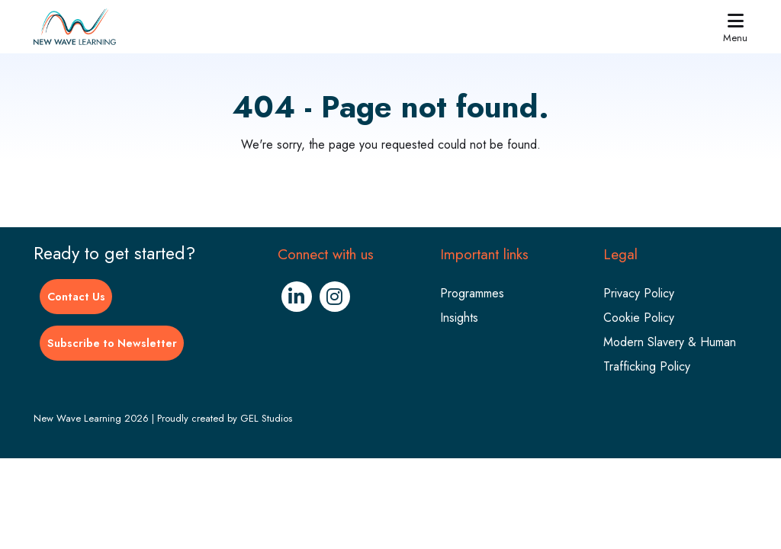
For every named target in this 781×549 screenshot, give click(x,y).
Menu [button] (735, 27)
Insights (459, 317)
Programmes (472, 293)
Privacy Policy (638, 293)
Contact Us (76, 296)
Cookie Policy (638, 317)
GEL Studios (266, 418)
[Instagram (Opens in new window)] (335, 296)
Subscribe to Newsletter (112, 343)
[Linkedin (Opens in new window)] (296, 296)
